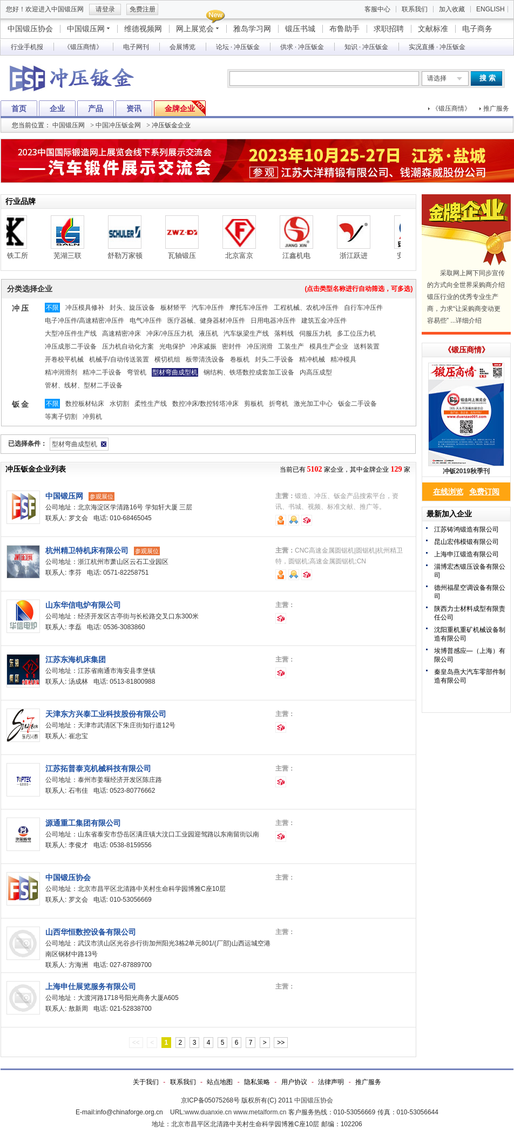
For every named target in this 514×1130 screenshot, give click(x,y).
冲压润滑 (260, 346)
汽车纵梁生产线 (246, 333)
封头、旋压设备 (132, 307)
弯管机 (136, 372)
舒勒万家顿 (133, 255)
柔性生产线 (150, 403)
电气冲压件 (146, 320)
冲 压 (20, 308)
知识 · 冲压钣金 (366, 47)
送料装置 (367, 346)
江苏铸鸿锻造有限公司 (466, 529)
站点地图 (220, 1082)
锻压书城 (300, 28)
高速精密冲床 (121, 333)
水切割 (119, 403)
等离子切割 (61, 416)
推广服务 (496, 108)
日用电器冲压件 (273, 320)
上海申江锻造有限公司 (466, 554)
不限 (52, 307)
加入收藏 (452, 9)
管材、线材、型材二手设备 (84, 385)
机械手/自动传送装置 (119, 359)
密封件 (231, 346)
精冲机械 (312, 359)
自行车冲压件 (363, 307)
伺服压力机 (315, 333)
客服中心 (377, 9)
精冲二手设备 (102, 372)
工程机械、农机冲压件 (306, 307)
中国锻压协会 (30, 28)
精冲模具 (343, 359)
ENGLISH (490, 9)
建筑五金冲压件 (324, 320)
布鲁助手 (344, 28)
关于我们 (146, 1082)
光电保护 (172, 346)
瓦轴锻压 (191, 255)
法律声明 (331, 1082)
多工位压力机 (356, 333)
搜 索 (487, 78)
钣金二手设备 (357, 403)
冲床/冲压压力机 (169, 333)
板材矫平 (173, 307)
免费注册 (142, 9)
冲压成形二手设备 (71, 346)
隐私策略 (257, 1082)
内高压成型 (316, 372)
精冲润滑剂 (61, 372)
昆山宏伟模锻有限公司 (466, 542)
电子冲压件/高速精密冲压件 (84, 320)
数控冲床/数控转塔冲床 (205, 403)
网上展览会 (195, 28)
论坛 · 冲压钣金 (238, 47)
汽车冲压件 (208, 307)
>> (281, 1042)
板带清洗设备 (205, 359)
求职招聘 (389, 28)
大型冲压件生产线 (71, 333)
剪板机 (253, 403)
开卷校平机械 (64, 359)
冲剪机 (92, 416)
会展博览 (182, 47)
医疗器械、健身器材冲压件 (206, 320)
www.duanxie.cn (208, 1112)
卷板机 (239, 359)
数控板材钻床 (84, 403)
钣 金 (20, 404)
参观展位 (101, 496)
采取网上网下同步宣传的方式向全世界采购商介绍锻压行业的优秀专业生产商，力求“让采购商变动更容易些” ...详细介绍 (466, 296)
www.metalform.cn (259, 1112)
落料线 (284, 333)
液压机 (208, 333)
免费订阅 (484, 491)
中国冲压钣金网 (118, 125)
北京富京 (248, 255)
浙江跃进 (362, 255)
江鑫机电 (305, 255)
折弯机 (278, 403)
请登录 (105, 9)
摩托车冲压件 (248, 307)
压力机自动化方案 (128, 346)
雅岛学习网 (252, 28)
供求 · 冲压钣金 (302, 47)
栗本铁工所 (19, 255)
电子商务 (477, 28)
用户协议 (294, 1082)
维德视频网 (143, 28)
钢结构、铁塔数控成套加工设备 (249, 372)
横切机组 (167, 359)
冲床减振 (204, 346)
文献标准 (433, 28)
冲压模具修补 (84, 307)
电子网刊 (136, 47)
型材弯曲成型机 (175, 372)
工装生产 (291, 346)
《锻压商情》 (83, 47)
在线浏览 (448, 491)
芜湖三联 (76, 255)
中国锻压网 (86, 28)
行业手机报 (27, 47)
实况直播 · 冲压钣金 (437, 47)
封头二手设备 (274, 359)
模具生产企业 (328, 346)
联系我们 (415, 9)
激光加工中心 (313, 403)
